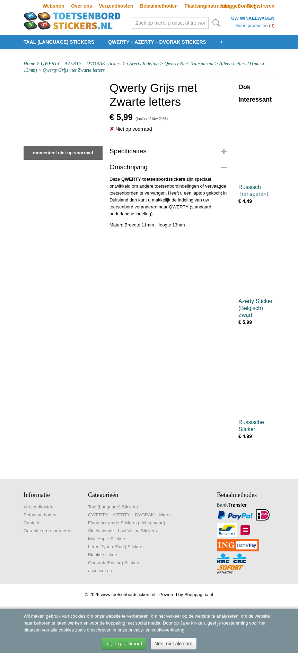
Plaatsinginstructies (207, 6)
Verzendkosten (116, 6)
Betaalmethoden (159, 6)
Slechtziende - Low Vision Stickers (122, 530)
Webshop (53, 6)
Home (29, 63)
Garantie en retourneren (48, 530)
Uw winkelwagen (252, 18)
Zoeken (215, 23)
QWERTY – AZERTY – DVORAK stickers (157, 42)
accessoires (100, 570)
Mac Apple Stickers (107, 538)
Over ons (81, 6)
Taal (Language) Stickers (59, 42)
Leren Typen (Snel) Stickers (115, 546)
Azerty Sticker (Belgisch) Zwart (255, 308)
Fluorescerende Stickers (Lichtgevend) (126, 522)
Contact (31, 522)
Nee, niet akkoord (174, 643)
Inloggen (230, 6)
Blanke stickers (103, 554)
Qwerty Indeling (143, 63)
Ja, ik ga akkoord (123, 643)
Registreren (260, 6)
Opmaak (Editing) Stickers (114, 562)
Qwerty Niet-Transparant (188, 63)
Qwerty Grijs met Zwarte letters (74, 70)
